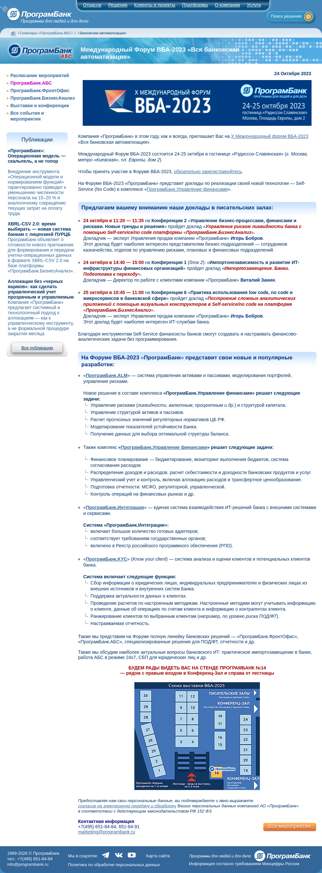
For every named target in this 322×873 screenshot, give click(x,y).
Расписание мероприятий (39, 75)
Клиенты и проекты (154, 5)
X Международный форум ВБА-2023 (269, 136)
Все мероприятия (289, 826)
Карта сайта (158, 855)
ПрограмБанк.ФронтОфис (40, 90)
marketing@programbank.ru (106, 831)
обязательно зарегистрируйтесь (208, 171)
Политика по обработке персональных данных (114, 864)
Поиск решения (286, 16)
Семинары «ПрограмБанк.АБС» (46, 33)
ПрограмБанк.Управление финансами (187, 189)
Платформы (195, 5)
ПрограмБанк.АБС (31, 83)
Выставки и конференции (39, 105)
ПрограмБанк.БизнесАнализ (42, 98)
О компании (227, 5)
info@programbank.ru (27, 864)
